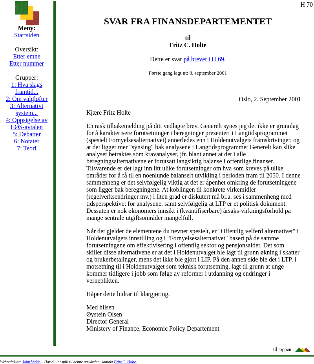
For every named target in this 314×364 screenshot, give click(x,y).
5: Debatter (27, 134)
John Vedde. (31, 362)
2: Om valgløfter (27, 98)
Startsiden (26, 35)
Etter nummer (26, 63)
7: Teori (27, 148)
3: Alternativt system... (27, 109)
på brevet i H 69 (204, 59)
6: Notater (26, 141)
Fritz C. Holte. (125, 362)
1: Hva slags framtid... (26, 88)
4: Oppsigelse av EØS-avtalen (27, 123)
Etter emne (26, 56)
